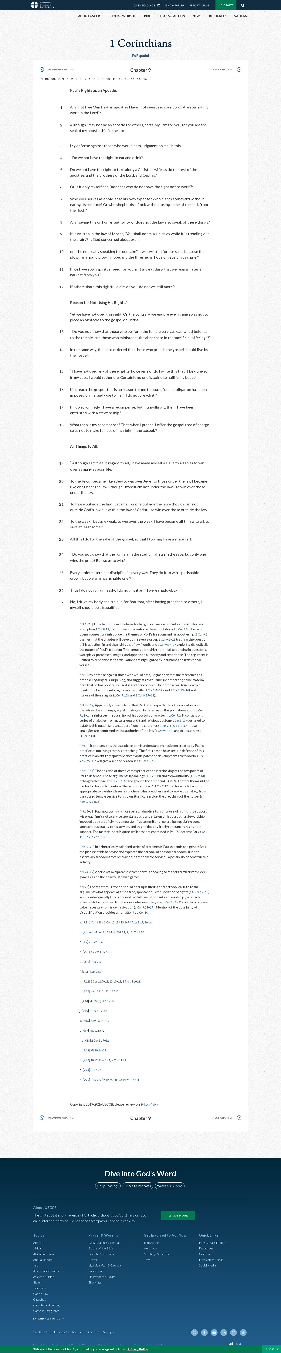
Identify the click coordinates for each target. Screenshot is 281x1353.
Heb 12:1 (99, 1068)
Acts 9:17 (147, 920)
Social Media (208, 1263)
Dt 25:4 (95, 950)
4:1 (93, 1028)
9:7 (85, 940)
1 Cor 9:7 (117, 779)
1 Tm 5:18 (110, 950)
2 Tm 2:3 (96, 940)
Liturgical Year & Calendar (108, 1263)
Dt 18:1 (116, 989)
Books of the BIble (102, 1246)
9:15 (85, 809)
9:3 (84, 673)
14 (133, 78)
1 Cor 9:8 (162, 729)
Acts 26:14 (100, 1019)
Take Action (152, 1240)
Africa (37, 1246)
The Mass (96, 1280)
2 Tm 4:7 (113, 1078)
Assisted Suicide (45, 1274)
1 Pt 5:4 (143, 1078)
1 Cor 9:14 (88, 734)
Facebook (207, 1330)
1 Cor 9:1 (202, 632)
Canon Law (41, 1291)
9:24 (85, 870)
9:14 (86, 999)
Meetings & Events (158, 1251)
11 (114, 78)
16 (145, 78)
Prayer (94, 1257)
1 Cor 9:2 (176, 713)
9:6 (86, 930)
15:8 (130, 920)
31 (108, 989)
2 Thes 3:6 (137, 979)
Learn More (178, 1213)
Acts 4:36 (97, 930)
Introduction (52, 78)
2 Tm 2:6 (98, 960)
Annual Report (43, 1257)
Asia (36, 1263)
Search (242, 4)
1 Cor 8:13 (103, 627)
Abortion (39, 1240)
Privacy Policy (151, 1102)
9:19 (85, 845)
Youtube (216, 1330)
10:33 (96, 1058)
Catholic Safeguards (48, 1308)
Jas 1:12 (130, 1078)
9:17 (86, 1028)
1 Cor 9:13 (180, 688)
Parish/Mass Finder (213, 1240)
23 (92, 845)
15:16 (97, 799)
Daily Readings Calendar (160, 5)
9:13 (85, 769)
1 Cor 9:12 (197, 890)
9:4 (84, 703)
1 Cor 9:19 (165, 642)
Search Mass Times (102, 1251)
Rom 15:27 (99, 969)
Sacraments (97, 1268)
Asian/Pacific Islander (49, 1268)
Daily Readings (144, 5)
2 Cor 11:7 (99, 979)
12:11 (97, 835)
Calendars (206, 1251)
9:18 (87, 1038)
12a (163, 688)
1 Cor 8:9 (184, 627)
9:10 (87, 960)
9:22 (87, 1058)
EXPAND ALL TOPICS (46, 1316)
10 (108, 78)
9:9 (86, 950)
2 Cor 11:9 (98, 1009)
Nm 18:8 (98, 989)
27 (91, 622)
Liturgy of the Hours (103, 1274)
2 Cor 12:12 (115, 920)
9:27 (85, 885)
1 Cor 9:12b (122, 693)
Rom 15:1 (109, 1058)
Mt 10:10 (97, 999)
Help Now (226, 5)
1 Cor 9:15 (145, 693)
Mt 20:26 (99, 1048)
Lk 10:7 (111, 999)
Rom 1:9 (86, 799)
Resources (207, 1246)
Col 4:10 (149, 930)
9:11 (86, 969)
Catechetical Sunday (48, 1302)
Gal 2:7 (102, 1028)
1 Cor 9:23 (150, 905)
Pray (147, 1257)
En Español (140, 56)
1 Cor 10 (143, 910)
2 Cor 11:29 (125, 1058)
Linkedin (225, 1330)
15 (139, 78)
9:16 (86, 1019)
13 (126, 78)
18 (175, 637)
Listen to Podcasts (137, 1183)
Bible (37, 1280)
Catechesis (41, 1297)
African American (45, 1251)
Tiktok (243, 1330)
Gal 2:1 (128, 930)
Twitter (198, 1330)
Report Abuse (199, 5)
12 (120, 78)
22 (90, 759)
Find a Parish (174, 5)
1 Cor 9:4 (152, 688)
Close (270, 1349)
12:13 (118, 979)
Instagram (234, 1330)
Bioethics (40, 1285)
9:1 (84, 622)
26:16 (159, 920)
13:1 (114, 930)
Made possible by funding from (205, 1343)
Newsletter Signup (213, 1257)
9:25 (87, 1078)
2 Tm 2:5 (98, 1078)
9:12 (85, 744)
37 (108, 930)
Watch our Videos (168, 1183)
